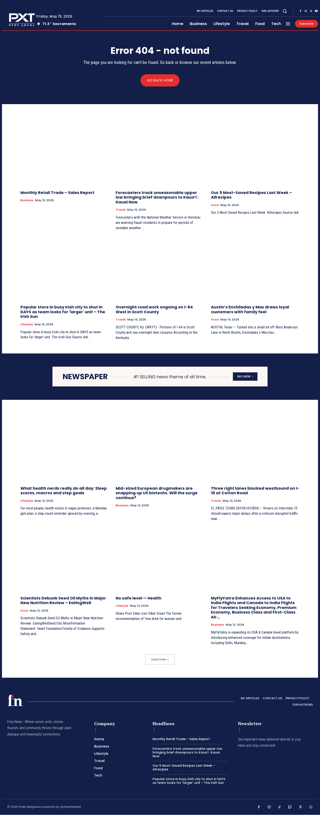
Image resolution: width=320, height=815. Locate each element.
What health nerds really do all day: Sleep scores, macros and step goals (63, 491)
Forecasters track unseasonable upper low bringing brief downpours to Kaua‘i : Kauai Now (157, 197)
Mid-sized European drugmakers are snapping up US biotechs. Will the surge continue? (157, 493)
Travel (121, 210)
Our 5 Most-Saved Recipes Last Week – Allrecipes (251, 195)
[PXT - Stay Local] (15, 700)
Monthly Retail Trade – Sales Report (57, 192)
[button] (284, 11)
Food (215, 205)
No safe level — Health (138, 598)
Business (26, 200)
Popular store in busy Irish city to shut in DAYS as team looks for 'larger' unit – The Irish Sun (62, 311)
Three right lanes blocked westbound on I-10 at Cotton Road (255, 491)
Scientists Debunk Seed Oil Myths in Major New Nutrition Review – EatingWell (63, 601)
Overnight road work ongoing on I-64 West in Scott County (154, 309)
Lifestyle (26, 324)
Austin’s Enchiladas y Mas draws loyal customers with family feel (250, 309)
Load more (160, 659)
